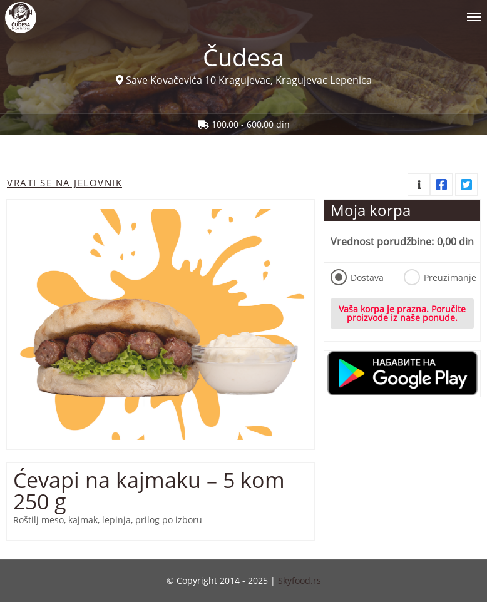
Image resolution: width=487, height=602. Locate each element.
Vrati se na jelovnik (64, 182)
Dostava (357, 277)
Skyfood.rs (299, 580)
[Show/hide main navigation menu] (243, 11)
